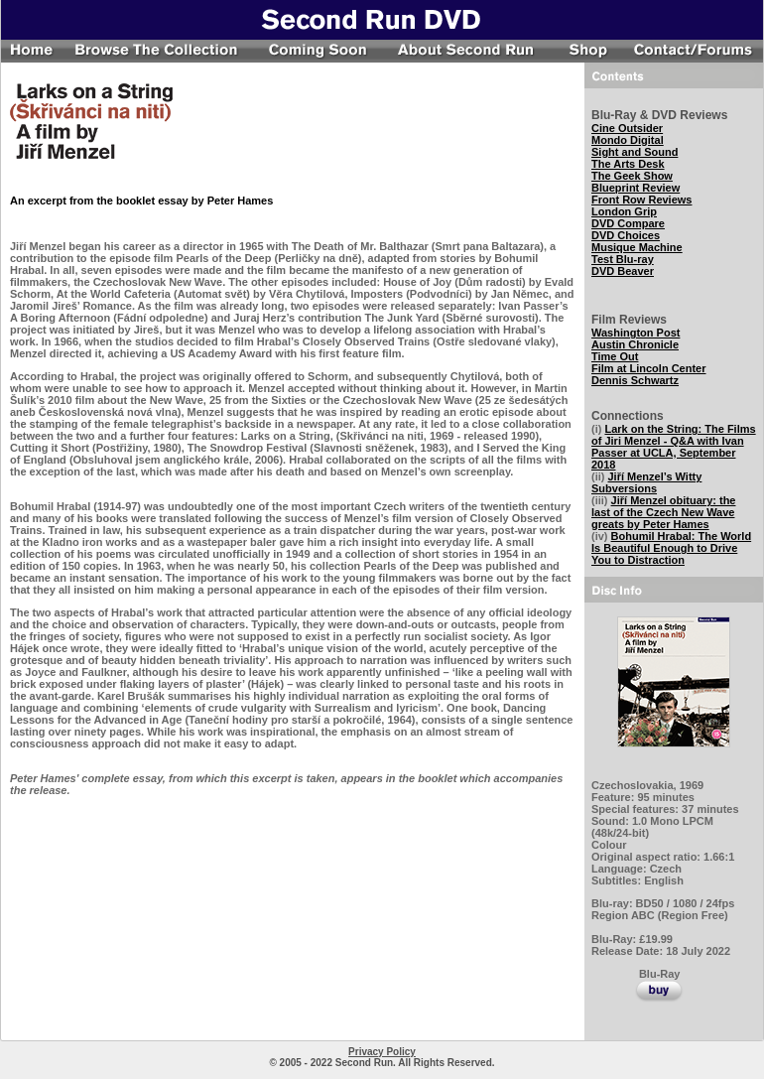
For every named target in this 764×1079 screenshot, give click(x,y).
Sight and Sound (634, 152)
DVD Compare (628, 223)
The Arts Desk (628, 164)
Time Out (614, 356)
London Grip (624, 211)
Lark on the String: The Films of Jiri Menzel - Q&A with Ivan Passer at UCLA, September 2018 (673, 447)
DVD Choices (625, 235)
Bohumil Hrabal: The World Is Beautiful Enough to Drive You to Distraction (671, 548)
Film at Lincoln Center (648, 368)
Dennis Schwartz (635, 380)
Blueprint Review (635, 188)
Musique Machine (637, 247)
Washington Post (635, 332)
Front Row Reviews (641, 199)
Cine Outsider (627, 128)
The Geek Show (632, 176)
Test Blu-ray (622, 259)
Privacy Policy (382, 1051)
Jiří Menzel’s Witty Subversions (646, 482)
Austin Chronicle (635, 344)
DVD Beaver (622, 271)
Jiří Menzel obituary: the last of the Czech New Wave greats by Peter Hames (663, 512)
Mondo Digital (627, 140)
